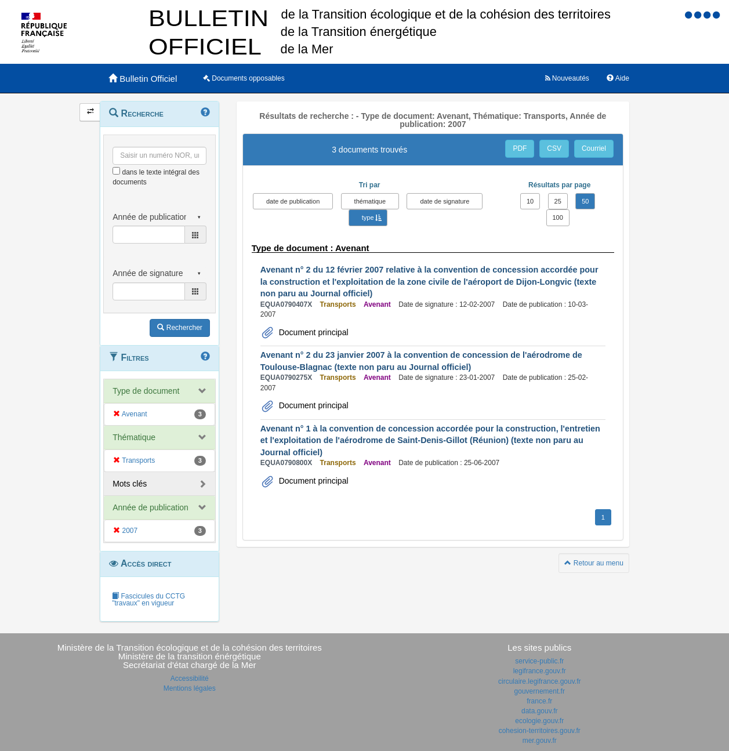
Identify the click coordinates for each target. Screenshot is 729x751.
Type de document (146, 391)
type (368, 217)
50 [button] (585, 201)
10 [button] (530, 201)
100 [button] (558, 217)
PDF (520, 148)
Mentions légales (190, 688)
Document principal (313, 332)
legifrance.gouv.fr (539, 671)
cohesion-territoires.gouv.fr (540, 731)
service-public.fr (539, 661)
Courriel (594, 148)
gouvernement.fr (539, 691)
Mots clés (130, 483)
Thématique (134, 437)
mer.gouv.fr (540, 741)
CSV (554, 148)
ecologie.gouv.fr (539, 721)
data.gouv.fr (539, 711)
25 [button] (557, 201)
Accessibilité (190, 678)
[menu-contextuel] (116, 171)
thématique (370, 201)
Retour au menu (593, 563)
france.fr (539, 701)
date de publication (293, 201)
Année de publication (150, 507)
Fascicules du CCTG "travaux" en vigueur (148, 599)
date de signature (444, 201)
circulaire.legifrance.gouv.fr (539, 681)
